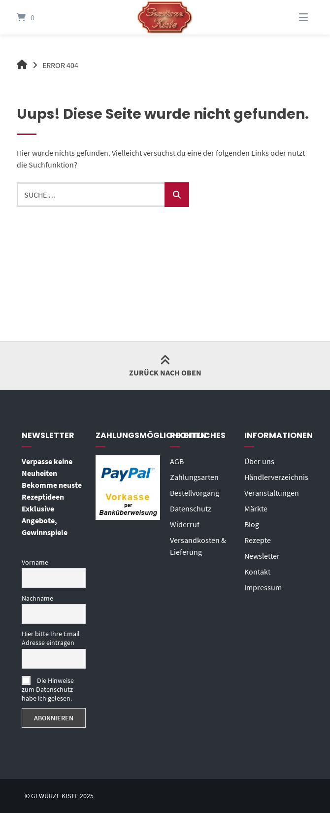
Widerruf (184, 524)
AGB (177, 461)
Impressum (263, 587)
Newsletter (262, 556)
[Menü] (291, 17)
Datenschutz (190, 508)
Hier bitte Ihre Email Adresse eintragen (51, 638)
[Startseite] (165, 17)
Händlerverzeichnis (276, 477)
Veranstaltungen (271, 493)
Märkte (255, 508)
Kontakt (257, 571)
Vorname (35, 562)
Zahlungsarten (194, 477)
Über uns (259, 461)
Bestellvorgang (194, 493)
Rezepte (257, 540)
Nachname (37, 598)
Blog (251, 524)
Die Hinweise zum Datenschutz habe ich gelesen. (48, 689)
